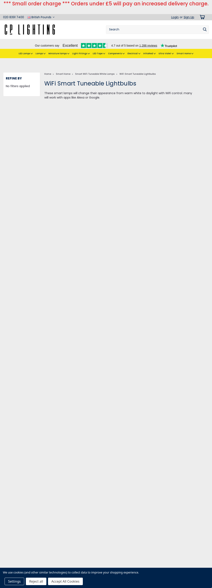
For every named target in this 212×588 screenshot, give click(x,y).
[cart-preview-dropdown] (201, 10)
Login (175, 10)
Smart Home (185, 47)
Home (47, 65)
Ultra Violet (166, 47)
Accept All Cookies (65, 581)
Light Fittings (81, 47)
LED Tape (99, 47)
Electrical (134, 47)
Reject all (36, 581)
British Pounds (40, 10)
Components (116, 47)
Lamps (41, 47)
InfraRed (149, 47)
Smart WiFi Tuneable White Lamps (95, 65)
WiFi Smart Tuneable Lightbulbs (137, 65)
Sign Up (189, 10)
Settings (14, 581)
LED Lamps (26, 47)
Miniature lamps (58, 47)
